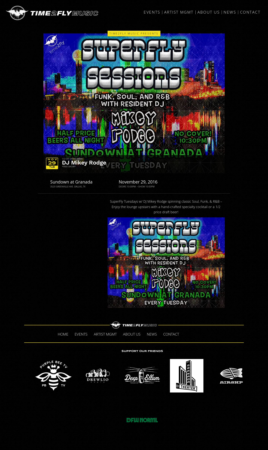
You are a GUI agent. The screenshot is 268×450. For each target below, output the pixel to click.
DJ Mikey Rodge (84, 162)
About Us (208, 12)
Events (152, 12)
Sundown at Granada (71, 182)
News (230, 12)
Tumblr (201, 333)
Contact (250, 12)
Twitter (194, 333)
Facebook (186, 333)
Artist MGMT (179, 12)
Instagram (209, 333)
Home (63, 334)
